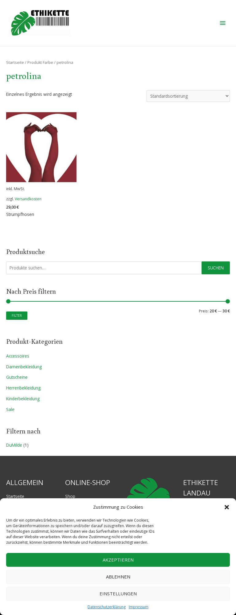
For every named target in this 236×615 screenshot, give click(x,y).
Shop (70, 496)
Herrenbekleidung (23, 388)
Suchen (216, 268)
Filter (17, 315)
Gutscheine (17, 377)
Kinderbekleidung (23, 399)
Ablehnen (118, 577)
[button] (227, 507)
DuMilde (14, 445)
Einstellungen (118, 593)
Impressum (138, 606)
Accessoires (17, 356)
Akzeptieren (118, 560)
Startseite (15, 62)
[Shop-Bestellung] (188, 96)
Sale (10, 409)
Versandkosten (28, 199)
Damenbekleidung (24, 367)
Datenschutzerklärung (107, 606)
